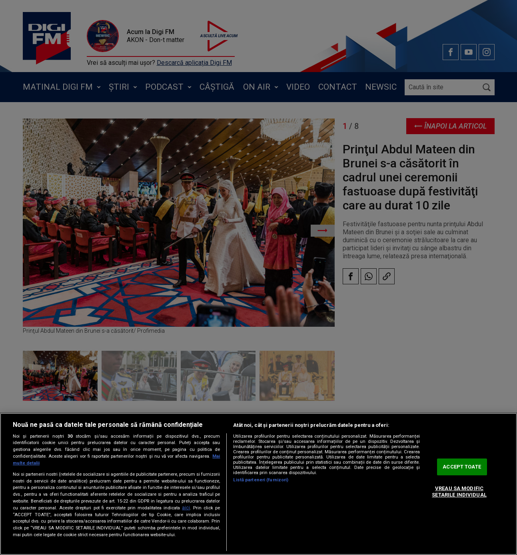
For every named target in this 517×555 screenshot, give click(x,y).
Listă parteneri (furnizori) (260, 480)
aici (186, 508)
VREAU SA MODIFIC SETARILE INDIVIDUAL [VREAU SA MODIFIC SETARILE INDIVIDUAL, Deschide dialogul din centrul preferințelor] (459, 491)
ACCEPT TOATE (462, 467)
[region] (258, 484)
